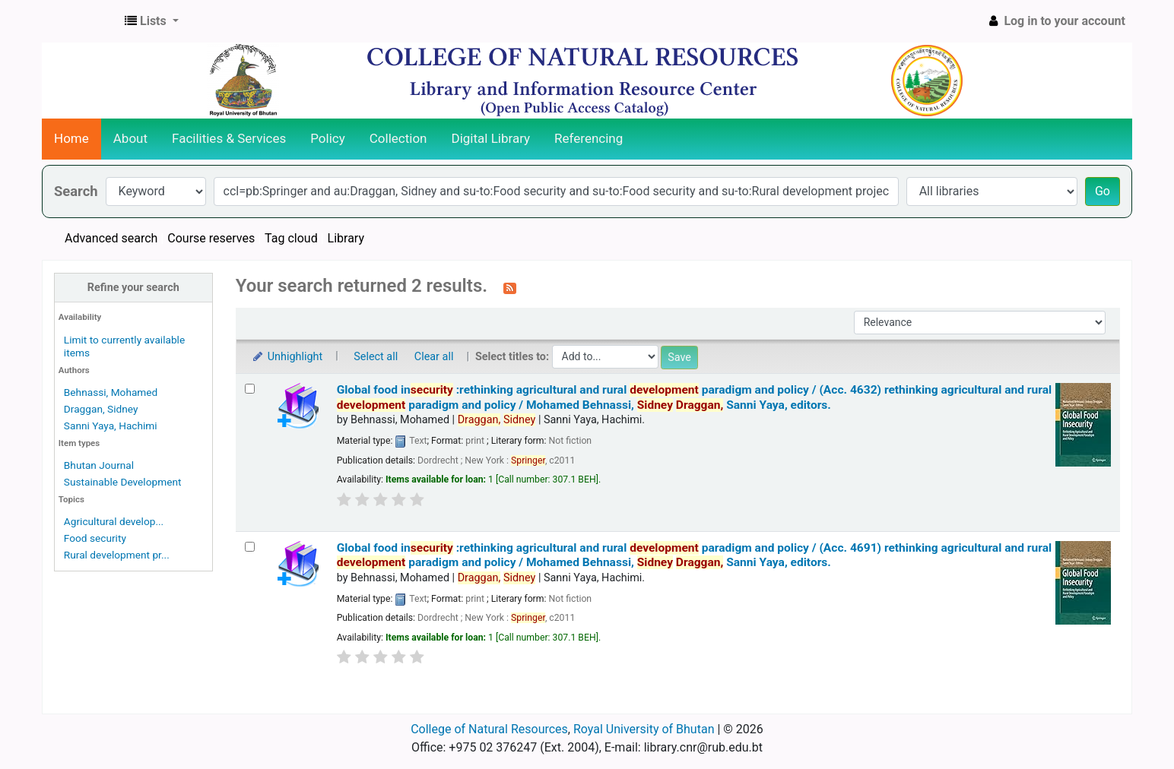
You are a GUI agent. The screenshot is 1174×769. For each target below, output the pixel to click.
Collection (398, 138)
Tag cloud (291, 238)
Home (71, 138)
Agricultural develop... (113, 521)
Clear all (434, 356)
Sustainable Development (123, 482)
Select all (376, 356)
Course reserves (211, 238)
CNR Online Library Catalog (81, 21)
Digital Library (491, 138)
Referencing (588, 138)
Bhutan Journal (99, 465)
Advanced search (111, 238)
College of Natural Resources (489, 729)
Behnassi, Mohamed (110, 392)
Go (1102, 191)
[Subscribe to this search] (510, 287)
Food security (95, 538)
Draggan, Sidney (101, 409)
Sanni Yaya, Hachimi (110, 425)
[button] (152, 21)
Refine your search (133, 287)
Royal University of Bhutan (644, 729)
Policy (327, 138)
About (130, 138)
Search (76, 191)
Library (346, 238)
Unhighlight (287, 356)
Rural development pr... (117, 555)
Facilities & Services (229, 138)
